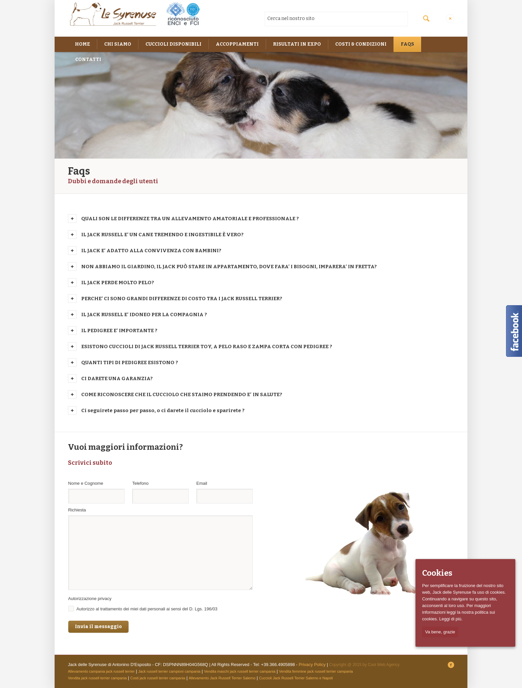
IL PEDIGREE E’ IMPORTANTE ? (119, 331)
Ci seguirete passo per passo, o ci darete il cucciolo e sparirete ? (163, 410)
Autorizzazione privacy (91, 598)
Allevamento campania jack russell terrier (101, 671)
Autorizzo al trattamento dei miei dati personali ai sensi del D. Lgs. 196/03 (147, 608)
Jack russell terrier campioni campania (169, 671)
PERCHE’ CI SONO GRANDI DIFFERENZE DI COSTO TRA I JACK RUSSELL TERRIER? (181, 299)
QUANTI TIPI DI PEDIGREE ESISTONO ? (129, 362)
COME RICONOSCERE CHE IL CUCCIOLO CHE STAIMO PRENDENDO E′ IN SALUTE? (181, 394)
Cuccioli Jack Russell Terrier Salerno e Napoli (296, 678)
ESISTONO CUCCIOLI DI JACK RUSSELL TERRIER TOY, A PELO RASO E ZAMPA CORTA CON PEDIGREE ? (206, 346)
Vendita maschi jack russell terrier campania (240, 671)
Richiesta (77, 509)
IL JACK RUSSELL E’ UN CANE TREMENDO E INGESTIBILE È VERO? (162, 235)
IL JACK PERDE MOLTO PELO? (117, 283)
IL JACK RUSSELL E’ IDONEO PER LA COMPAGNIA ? (144, 315)
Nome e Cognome (87, 483)
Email (203, 483)
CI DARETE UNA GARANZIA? (117, 378)
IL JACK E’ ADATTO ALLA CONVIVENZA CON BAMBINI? (151, 251)
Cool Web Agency (383, 664)
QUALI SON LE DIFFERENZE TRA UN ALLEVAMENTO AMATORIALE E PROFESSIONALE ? (190, 219)
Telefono (141, 483)
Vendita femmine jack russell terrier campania (316, 671)
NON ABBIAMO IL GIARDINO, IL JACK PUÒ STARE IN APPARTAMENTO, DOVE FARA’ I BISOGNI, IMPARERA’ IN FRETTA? (229, 267)
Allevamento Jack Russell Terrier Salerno (222, 678)
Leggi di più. (450, 618)
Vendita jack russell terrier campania (97, 678)
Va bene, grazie (440, 631)
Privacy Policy (312, 664)
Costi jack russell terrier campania (157, 678)
